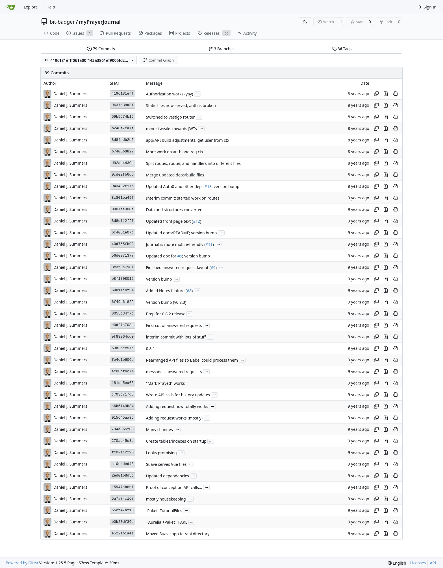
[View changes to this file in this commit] (385, 93)
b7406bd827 (123, 151)
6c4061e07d (123, 232)
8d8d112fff (123, 221)
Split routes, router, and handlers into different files (193, 163)
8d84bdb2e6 (123, 140)
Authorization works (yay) (169, 94)
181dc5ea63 (123, 383)
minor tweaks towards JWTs (171, 128)
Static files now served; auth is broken (181, 105)
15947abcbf (123, 487)
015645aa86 (123, 418)
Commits (101, 48)
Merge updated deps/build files (175, 175)
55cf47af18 (123, 510)
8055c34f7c (123, 313)
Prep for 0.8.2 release (165, 313)
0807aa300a (123, 209)
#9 (179, 256)
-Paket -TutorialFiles (164, 510)
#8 (189, 290)
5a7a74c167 (123, 499)
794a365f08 (123, 429)
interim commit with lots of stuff (176, 337)
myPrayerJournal (99, 22)
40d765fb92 (123, 244)
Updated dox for (161, 256)
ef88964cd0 (123, 337)
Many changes (159, 429)
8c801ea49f (123, 198)
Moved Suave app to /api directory (178, 533)
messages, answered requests (174, 371)
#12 (196, 221)
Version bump (159, 279)
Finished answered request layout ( (178, 267)
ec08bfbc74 (123, 371)
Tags (342, 48)
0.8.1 (150, 348)
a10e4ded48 (123, 464)
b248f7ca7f (123, 128)
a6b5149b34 (123, 406)
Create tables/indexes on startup (176, 441)
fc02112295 (123, 452)
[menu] (397, 563)
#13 (208, 186)
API (433, 562)
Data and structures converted (174, 209)
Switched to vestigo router (170, 117)
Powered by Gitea (22, 562)
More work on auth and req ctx (174, 151)
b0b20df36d (123, 522)
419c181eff (123, 93)
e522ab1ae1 (123, 533)
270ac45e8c (123, 441)
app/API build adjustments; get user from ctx (187, 140)
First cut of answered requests (174, 325)
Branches (221, 48)
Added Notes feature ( (166, 290)
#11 (209, 244)
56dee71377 (123, 256)
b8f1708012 (123, 279)
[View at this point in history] (395, 93)
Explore (31, 7)
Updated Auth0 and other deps (175, 186)
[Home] (11, 7)
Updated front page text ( (169, 221)
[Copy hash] (376, 93)
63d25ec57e (123, 348)
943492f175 (123, 186)
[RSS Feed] (305, 22)
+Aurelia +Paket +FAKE (167, 522)
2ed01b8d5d (123, 475)
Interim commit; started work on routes (183, 198)
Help (50, 7)
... (197, 93)
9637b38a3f (123, 105)
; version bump (225, 186)
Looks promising (161, 452)
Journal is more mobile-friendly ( (176, 244)
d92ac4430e (123, 163)
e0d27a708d (123, 325)
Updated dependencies (167, 476)
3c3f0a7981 (123, 267)
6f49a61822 (123, 302)
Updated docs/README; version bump (181, 232)
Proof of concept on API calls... (174, 487)
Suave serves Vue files (166, 464)
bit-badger (62, 22)
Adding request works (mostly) (174, 418)
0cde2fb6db (123, 174)
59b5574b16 (123, 117)
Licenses (418, 562)
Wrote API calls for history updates (178, 394)
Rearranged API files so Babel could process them (192, 360)
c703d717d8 (123, 394)
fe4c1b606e (123, 360)
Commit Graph (158, 60)
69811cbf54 (123, 290)
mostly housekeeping (166, 499)
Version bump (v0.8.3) (166, 302)
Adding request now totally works (177, 406)
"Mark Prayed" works (165, 383)
